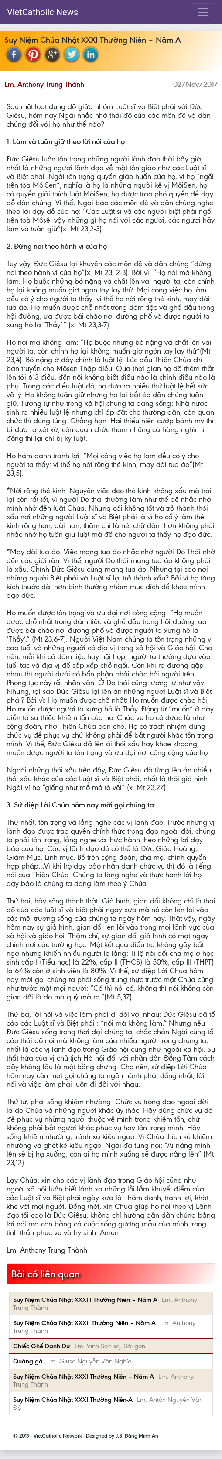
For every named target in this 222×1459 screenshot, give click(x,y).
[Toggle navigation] (203, 12)
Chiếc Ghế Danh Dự (41, 1346)
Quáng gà (28, 1361)
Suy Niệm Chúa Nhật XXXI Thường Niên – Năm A (83, 1376)
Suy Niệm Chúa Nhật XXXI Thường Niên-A (73, 1400)
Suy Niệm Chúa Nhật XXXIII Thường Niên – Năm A (85, 1300)
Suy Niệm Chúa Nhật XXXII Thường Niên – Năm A (84, 1323)
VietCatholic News (42, 12)
